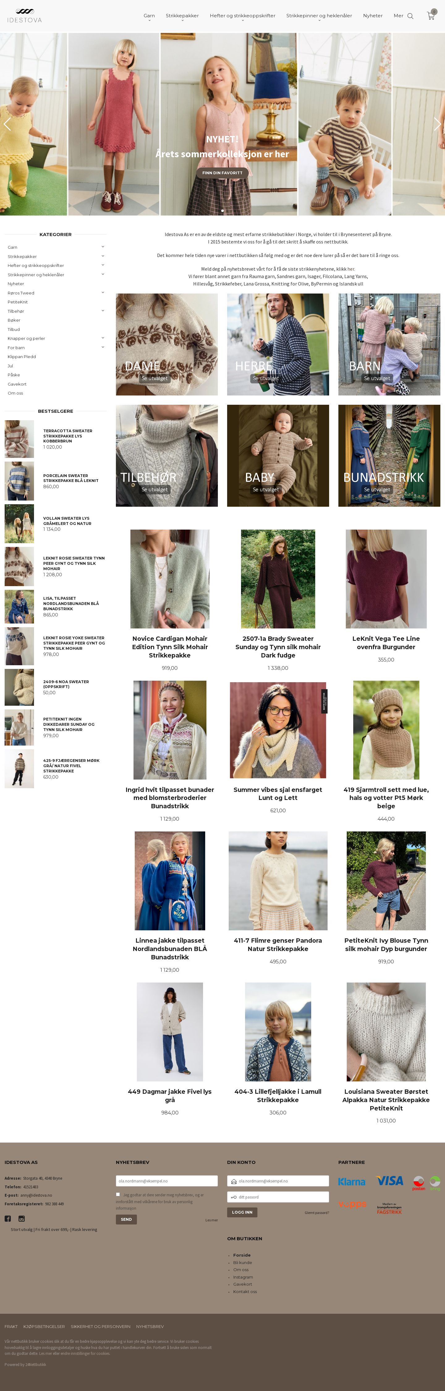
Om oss (15, 393)
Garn (12, 247)
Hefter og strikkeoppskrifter (36, 265)
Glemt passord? (317, 1212)
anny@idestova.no (36, 1195)
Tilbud (14, 329)
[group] (222, 124)
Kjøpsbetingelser (44, 1326)
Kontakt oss (245, 1291)
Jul (10, 365)
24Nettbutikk (35, 1364)
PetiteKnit (18, 301)
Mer (398, 16)
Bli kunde (242, 1262)
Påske (14, 374)
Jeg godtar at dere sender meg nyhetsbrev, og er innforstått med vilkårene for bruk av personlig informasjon (160, 1201)
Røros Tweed (21, 292)
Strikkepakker (22, 256)
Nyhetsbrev (150, 1326)
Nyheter (16, 283)
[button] (438, 124)
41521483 (30, 1187)
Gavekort (17, 384)
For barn (16, 347)
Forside (242, 1255)
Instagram (243, 1277)
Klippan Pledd (22, 356)
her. (351, 269)
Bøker (14, 320)
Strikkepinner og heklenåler (36, 274)
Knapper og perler (26, 338)
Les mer (212, 1220)
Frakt (11, 1326)
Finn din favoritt (222, 173)
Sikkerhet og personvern (100, 1326)
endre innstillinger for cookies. (85, 1353)
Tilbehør (16, 311)
